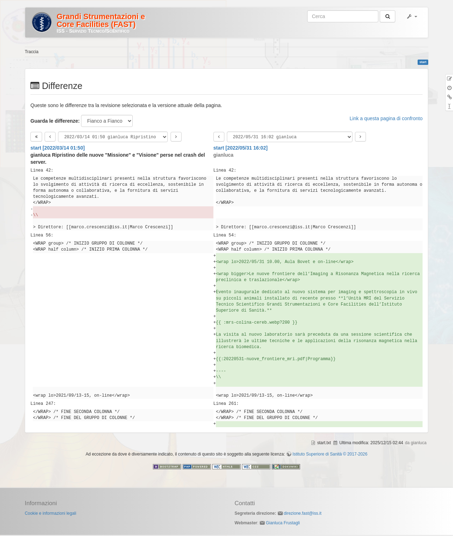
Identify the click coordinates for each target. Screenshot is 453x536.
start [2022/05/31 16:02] (240, 149)
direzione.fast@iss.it (303, 514)
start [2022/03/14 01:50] (57, 149)
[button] (412, 16)
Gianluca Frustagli (283, 523)
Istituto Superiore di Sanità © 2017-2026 (329, 455)
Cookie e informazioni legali (50, 514)
